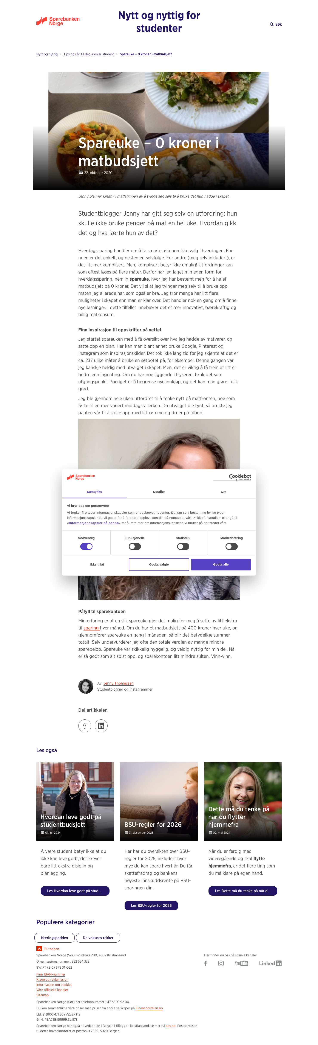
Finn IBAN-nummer (50, 974)
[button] (251, 24)
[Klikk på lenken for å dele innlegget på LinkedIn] (101, 725)
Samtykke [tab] (94, 491)
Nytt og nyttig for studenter (159, 21)
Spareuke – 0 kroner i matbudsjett (146, 54)
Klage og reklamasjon (52, 979)
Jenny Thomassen (118, 683)
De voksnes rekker (98, 937)
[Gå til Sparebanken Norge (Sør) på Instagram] (221, 963)
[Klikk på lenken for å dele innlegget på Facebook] (84, 725)
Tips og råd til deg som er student (88, 54)
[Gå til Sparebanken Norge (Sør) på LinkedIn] (270, 963)
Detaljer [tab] (159, 491)
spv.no (171, 1026)
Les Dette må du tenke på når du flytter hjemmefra (246, 891)
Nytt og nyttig (47, 54)
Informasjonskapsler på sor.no (94, 523)
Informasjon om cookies (54, 985)
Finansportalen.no (149, 1008)
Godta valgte (159, 564)
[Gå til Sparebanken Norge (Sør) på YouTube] (241, 963)
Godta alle (221, 564)
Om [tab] (223, 491)
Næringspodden (54, 937)
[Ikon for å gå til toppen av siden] (39, 948)
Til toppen (51, 949)
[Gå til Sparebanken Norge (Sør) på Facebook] (205, 963)
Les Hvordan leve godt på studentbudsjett (78, 891)
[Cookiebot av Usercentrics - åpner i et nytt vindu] (232, 477)
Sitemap (42, 995)
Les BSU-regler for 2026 (151, 905)
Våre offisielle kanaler (52, 990)
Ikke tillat (97, 564)
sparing (91, 628)
